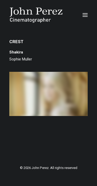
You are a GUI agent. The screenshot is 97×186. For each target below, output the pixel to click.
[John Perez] (36, 15)
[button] (85, 15)
